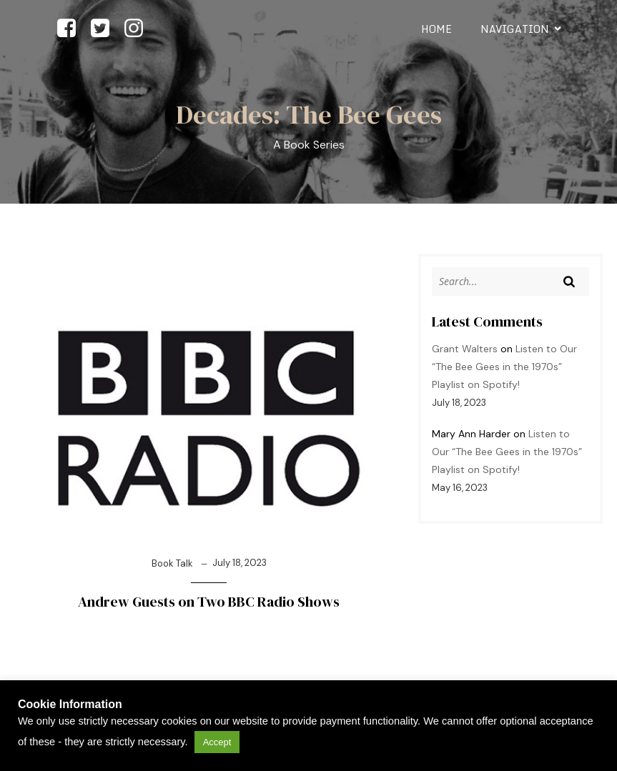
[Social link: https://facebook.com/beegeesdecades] (72, 29)
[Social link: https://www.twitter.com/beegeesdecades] (105, 29)
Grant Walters (465, 348)
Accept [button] (217, 742)
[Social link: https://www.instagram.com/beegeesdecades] (139, 29)
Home (436, 29)
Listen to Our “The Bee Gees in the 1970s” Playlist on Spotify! (504, 366)
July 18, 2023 (239, 563)
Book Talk (172, 563)
